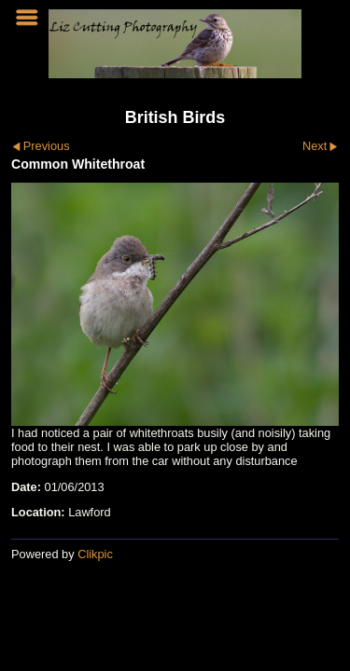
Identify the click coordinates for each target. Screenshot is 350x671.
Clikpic (95, 554)
